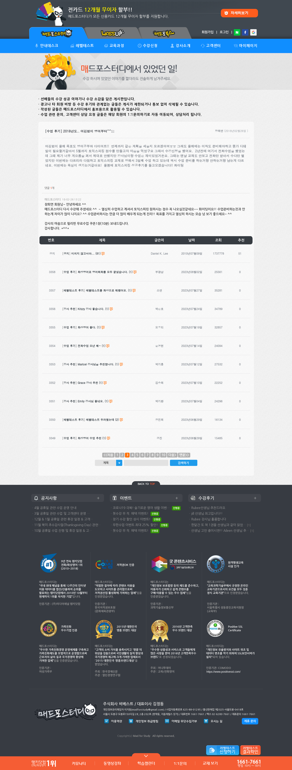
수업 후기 (70, 272)
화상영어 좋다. (87, 327)
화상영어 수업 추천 (90, 438)
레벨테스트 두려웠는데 (100, 419)
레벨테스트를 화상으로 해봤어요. (106, 290)
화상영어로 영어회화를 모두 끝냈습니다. (103, 272)
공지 (66, 253)
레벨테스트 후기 (74, 290)
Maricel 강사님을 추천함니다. (96, 364)
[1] (249, 525)
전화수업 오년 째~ (89, 346)
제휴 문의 (250, 721)
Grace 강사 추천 (88, 383)
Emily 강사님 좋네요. (91, 401)
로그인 (224, 32)
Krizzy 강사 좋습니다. (91, 309)
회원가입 (208, 32)
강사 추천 (70, 309)
